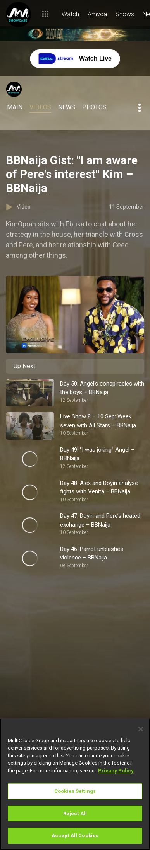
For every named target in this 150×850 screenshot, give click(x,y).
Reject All (75, 813)
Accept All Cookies (75, 835)
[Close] (140, 729)
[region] (75, 784)
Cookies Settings (75, 791)
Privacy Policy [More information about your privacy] (116, 771)
